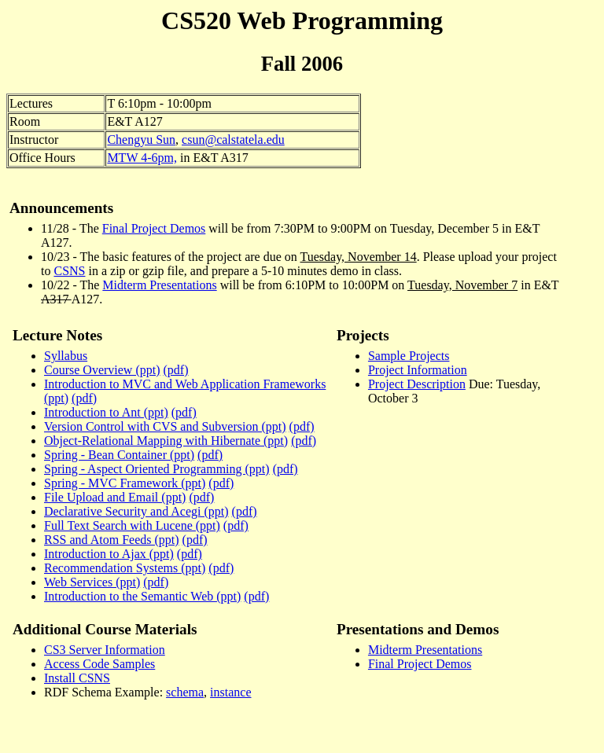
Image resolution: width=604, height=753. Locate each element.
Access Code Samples (99, 663)
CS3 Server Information (104, 649)
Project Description (417, 384)
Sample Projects (409, 355)
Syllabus (65, 355)
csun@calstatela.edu (233, 139)
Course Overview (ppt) (102, 369)
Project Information (417, 369)
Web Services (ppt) (92, 582)
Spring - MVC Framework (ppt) (124, 483)
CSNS (69, 270)
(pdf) (176, 369)
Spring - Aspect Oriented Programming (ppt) (157, 469)
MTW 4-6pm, (142, 157)
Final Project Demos (154, 228)
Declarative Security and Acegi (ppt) (136, 511)
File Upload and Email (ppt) (115, 497)
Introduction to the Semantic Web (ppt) (142, 596)
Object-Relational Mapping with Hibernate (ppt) (166, 440)
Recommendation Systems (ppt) (124, 568)
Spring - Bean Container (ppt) (119, 454)
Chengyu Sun (141, 139)
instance (230, 692)
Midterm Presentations (159, 285)
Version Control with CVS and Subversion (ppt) (165, 426)
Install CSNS (77, 678)
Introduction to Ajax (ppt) (109, 553)
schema (185, 692)
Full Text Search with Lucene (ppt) (132, 525)
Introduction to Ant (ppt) (106, 412)
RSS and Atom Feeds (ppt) (111, 539)
